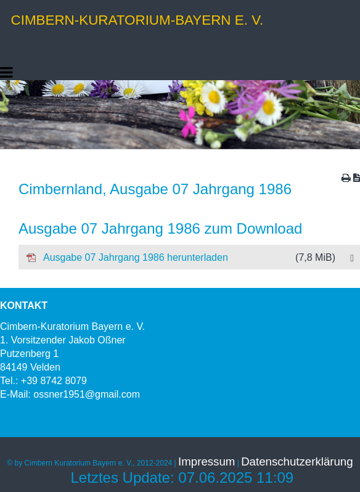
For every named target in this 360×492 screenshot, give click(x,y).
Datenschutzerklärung (297, 461)
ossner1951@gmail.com (86, 394)
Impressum (206, 461)
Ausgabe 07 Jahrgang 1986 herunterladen (180, 257)
